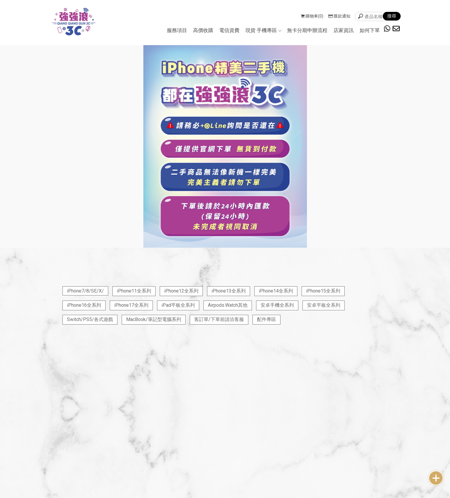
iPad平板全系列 (178, 305)
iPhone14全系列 (276, 291)
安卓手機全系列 (277, 305)
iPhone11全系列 (134, 291)
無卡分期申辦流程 (307, 30)
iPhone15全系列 (323, 291)
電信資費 (229, 30)
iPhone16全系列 (84, 305)
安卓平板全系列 (323, 305)
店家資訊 (343, 30)
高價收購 (203, 30)
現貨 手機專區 (263, 30)
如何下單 (370, 30)
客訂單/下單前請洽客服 (219, 319)
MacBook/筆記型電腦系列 (153, 319)
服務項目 (177, 30)
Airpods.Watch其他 (227, 305)
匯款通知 (339, 16)
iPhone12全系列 (181, 291)
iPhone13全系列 (228, 291)
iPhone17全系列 (131, 305)
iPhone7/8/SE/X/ (85, 291)
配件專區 (266, 319)
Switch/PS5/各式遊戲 (90, 319)
